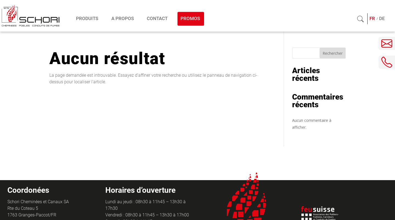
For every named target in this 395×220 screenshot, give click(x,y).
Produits (87, 18)
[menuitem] (372, 18)
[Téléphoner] (387, 62)
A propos (122, 18)
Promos (190, 18)
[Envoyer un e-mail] (387, 43)
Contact (157, 18)
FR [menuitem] (372, 18)
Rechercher (333, 53)
